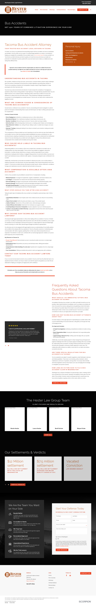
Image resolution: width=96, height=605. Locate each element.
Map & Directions (30, 581)
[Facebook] (66, 575)
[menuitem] (77, 51)
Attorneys (51, 580)
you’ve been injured (39, 55)
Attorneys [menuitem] (52, 9)
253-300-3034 (86, 3)
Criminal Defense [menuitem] (61, 9)
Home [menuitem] (36, 9)
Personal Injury (52, 585)
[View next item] (8, 484)
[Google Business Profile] (70, 575)
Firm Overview (52, 577)
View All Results (17, 484)
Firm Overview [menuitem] (43, 9)
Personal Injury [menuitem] (71, 9)
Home (50, 575)
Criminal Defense (53, 582)
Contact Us (82, 9)
